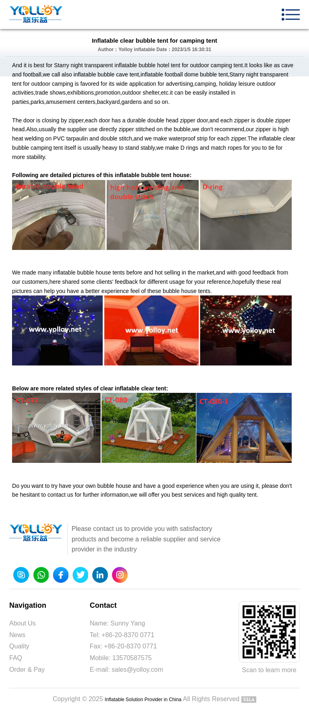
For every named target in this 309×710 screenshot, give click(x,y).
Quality (19, 646)
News (17, 635)
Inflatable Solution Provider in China (143, 699)
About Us (22, 623)
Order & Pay (27, 669)
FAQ (15, 657)
